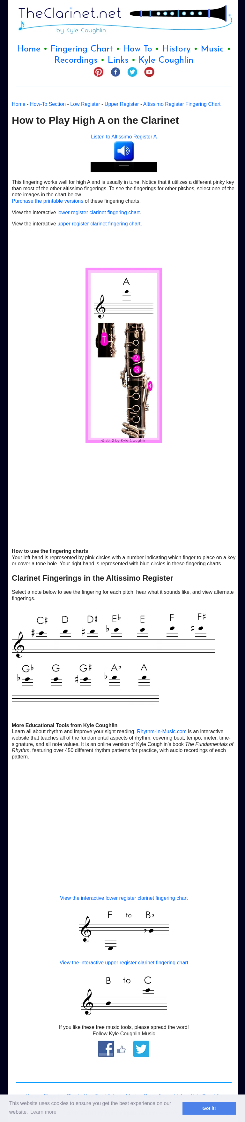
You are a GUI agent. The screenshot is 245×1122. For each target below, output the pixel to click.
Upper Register (122, 104)
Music (212, 49)
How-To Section (48, 104)
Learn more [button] (43, 1112)
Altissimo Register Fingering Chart (182, 104)
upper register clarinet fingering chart (98, 223)
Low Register (85, 104)
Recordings (77, 60)
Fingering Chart (81, 49)
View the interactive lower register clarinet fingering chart (124, 898)
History (176, 49)
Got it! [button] (209, 1108)
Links (118, 60)
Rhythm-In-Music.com (162, 731)
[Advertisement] (44, 246)
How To (137, 49)
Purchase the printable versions (47, 201)
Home (29, 49)
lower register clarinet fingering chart (98, 212)
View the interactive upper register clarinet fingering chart (124, 962)
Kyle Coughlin (165, 60)
